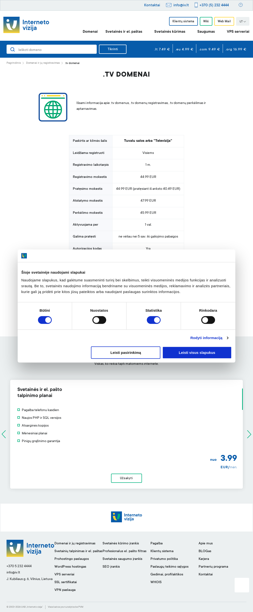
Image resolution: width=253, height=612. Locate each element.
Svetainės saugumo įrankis (122, 559)
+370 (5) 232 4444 (214, 5)
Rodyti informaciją (206, 338)
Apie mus (206, 544)
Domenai (90, 32)
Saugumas (206, 32)
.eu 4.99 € (184, 50)
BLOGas (205, 551)
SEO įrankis (111, 567)
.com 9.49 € (209, 50)
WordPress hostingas (70, 567)
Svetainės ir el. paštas (123, 32)
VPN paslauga (64, 590)
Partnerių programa (213, 567)
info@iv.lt (181, 5)
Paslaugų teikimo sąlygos (169, 567)
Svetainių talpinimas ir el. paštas (78, 551)
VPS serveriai (238, 32)
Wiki (206, 21)
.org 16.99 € (235, 50)
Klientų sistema (183, 21)
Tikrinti (113, 49)
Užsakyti (126, 478)
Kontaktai (152, 5)
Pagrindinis (14, 63)
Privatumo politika (164, 559)
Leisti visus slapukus (197, 352)
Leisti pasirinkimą (126, 352)
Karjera (204, 559)
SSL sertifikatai (65, 582)
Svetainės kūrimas (169, 32)
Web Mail (224, 21)
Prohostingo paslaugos (71, 559)
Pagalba (156, 544)
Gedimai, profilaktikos (166, 575)
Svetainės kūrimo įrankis (121, 544)
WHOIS (156, 582)
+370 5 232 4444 (19, 566)
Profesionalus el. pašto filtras (124, 551)
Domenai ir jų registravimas (43, 63)
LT (243, 21)
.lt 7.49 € (162, 50)
